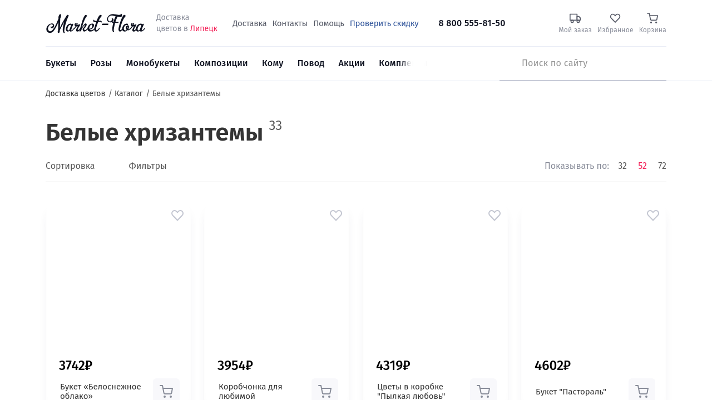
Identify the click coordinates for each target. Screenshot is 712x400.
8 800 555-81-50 (471, 23)
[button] (177, 215)
